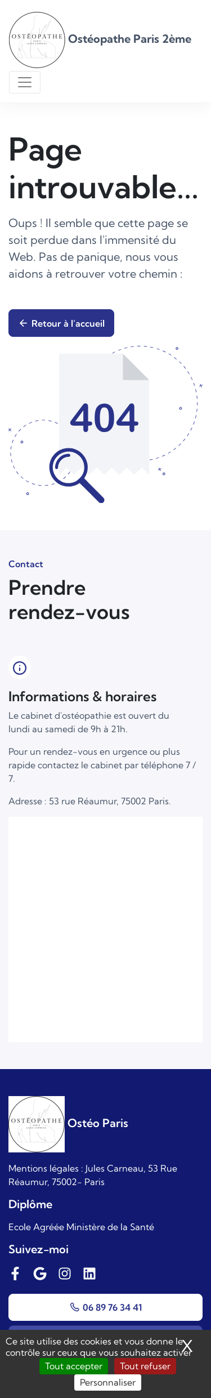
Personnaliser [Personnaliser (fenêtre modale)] (108, 1382)
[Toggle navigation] (25, 82)
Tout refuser (145, 1366)
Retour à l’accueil (61, 323)
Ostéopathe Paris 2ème (100, 39)
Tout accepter (73, 1366)
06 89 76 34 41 (105, 1307)
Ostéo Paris (68, 1123)
